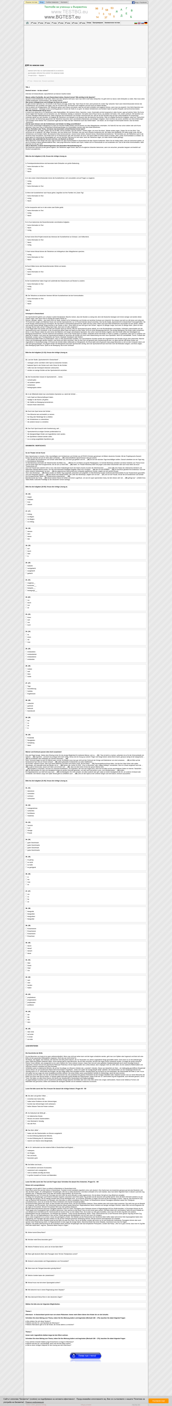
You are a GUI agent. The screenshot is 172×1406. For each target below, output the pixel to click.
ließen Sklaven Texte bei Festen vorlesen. (40, 1106)
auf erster (30, 1034)
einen (28, 637)
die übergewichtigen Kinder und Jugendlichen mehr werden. (46, 434)
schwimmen (30, 385)
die (27, 1017)
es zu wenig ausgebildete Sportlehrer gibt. (40, 439)
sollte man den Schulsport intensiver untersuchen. (42, 368)
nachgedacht (31, 568)
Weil (28, 963)
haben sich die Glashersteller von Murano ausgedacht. (44, 1133)
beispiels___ (30, 588)
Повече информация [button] (34, 1402)
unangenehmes (31, 808)
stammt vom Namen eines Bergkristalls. (39, 1141)
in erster (29, 1037)
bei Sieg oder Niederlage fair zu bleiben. (39, 417)
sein (28, 980)
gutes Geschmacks (33, 850)
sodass (29, 669)
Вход (41, 2)
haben (29, 988)
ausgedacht (30, 571)
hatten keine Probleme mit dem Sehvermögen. (41, 1101)
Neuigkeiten (30, 740)
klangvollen (30, 914)
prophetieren (31, 997)
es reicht (29, 862)
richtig (28, 169)
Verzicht (29, 825)
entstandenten (31, 654)
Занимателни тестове (112, 23)
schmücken (30, 798)
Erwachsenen (31, 928)
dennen (29, 531)
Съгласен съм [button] (159, 1401)
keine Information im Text (34, 166)
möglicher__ (30, 583)
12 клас (75, 23)
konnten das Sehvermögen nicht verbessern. (41, 1104)
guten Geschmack (32, 848)
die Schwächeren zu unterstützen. (37, 419)
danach (29, 951)
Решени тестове (31, 2)
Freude (29, 833)
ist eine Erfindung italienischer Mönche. (39, 1136)
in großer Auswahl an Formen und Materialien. (41, 1175)
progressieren (31, 1000)
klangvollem (30, 916)
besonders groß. (32, 1158)
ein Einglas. (30, 1153)
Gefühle (29, 691)
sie (27, 639)
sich (28, 620)
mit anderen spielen (33, 382)
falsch (28, 171)
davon (28, 946)
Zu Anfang (30, 522)
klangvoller (30, 919)
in (27, 556)
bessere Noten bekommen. (35, 405)
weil (28, 671)
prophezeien (30, 1002)
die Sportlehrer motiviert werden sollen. (39, 436)
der (28, 1014)
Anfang (29, 514)
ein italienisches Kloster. (34, 1116)
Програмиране (98, 23)
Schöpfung (30, 743)
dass (28, 674)
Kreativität (30, 738)
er (27, 877)
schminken (30, 793)
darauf (29, 948)
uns (28, 622)
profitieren (30, 1005)
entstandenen (31, 657)
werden (29, 985)
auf (28, 548)
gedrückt (29, 706)
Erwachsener (31, 931)
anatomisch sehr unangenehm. (36, 1170)
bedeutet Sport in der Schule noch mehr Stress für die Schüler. (46, 365)
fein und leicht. (31, 1155)
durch (28, 551)
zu (27, 723)
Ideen (28, 745)
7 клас (54, 23)
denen (29, 536)
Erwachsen (30, 936)
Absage (29, 830)
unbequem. (30, 1150)
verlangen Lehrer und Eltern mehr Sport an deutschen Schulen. (47, 363)
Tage (28, 686)
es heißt (29, 865)
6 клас (47, 23)
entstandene (30, 652)
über (28, 553)
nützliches (30, 816)
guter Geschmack (32, 843)
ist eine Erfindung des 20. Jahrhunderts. (39, 1138)
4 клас (34, 23)
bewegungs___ (31, 590)
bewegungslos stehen (33, 387)
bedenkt (29, 566)
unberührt (30, 703)
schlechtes (30, 811)
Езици (89, 23)
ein (27, 879)
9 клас (67, 23)
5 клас (40, 23)
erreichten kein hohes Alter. (35, 1099)
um (28, 894)
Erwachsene (30, 934)
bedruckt (29, 708)
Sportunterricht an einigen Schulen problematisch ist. (43, 431)
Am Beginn (30, 519)
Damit (28, 965)
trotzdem (29, 499)
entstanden (30, 659)
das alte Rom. (31, 1124)
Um (28, 970)
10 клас (82, 23)
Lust (28, 828)
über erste (30, 1032)
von (28, 605)
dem (28, 534)
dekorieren (30, 791)
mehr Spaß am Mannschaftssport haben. (40, 397)
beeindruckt (30, 711)
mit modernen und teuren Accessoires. (39, 1168)
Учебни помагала (52, 2)
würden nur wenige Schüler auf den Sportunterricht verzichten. (46, 370)
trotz (28, 502)
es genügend (31, 867)
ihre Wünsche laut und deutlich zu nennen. (40, 414)
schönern (29, 796)
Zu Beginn (30, 517)
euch (28, 625)
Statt (28, 968)
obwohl (29, 504)
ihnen (28, 617)
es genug (29, 860)
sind (28, 983)
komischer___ (31, 585)
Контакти (64, 2)
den (28, 539)
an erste (29, 1039)
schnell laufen (31, 380)
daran (28, 953)
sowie (28, 676)
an (27, 608)
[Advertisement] (85, 46)
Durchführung (31, 689)
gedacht (29, 573)
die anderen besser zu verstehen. (37, 422)
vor (28, 600)
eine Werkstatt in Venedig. (35, 1121)
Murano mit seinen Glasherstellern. (38, 1118)
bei (27, 720)
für (27, 899)
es (27, 634)
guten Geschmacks (33, 845)
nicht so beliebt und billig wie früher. (38, 1173)
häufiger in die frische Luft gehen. (37, 400)
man (28, 642)
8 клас (60, 23)
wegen (29, 497)
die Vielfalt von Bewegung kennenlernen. (40, 402)
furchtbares (30, 813)
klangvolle (30, 911)
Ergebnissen (30, 694)
